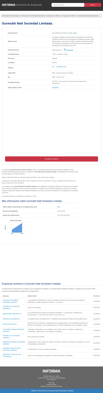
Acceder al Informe (51, 159)
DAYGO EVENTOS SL (10, 324)
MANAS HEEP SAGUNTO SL (12, 314)
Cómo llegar (68, 50)
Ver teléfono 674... (61, 67)
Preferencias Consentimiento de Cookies (51, 386)
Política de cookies (51, 384)
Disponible (55, 87)
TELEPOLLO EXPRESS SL (11, 319)
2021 (58, 207)
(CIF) (74, 33)
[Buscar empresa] (68, 5)
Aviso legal (51, 382)
